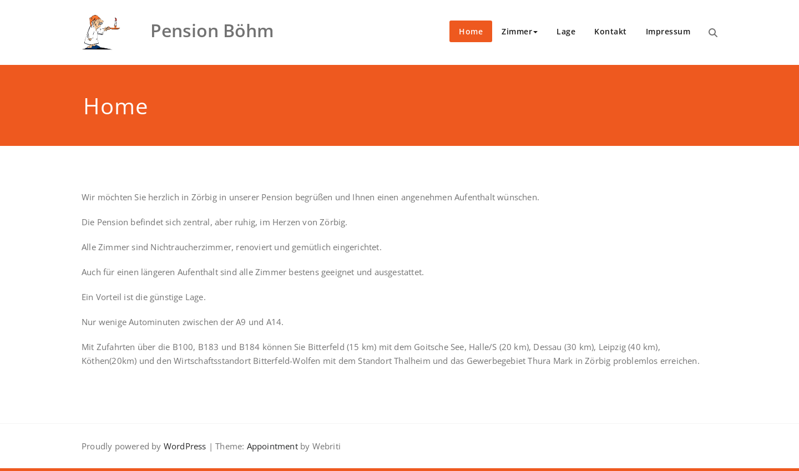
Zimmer (520, 31)
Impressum (668, 31)
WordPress (185, 446)
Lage (566, 31)
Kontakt (610, 31)
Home (471, 31)
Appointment (270, 446)
